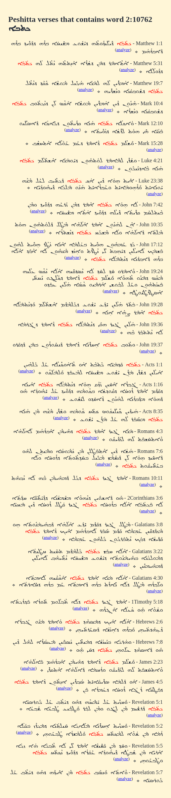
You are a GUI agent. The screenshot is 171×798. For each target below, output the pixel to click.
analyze (123, 49)
